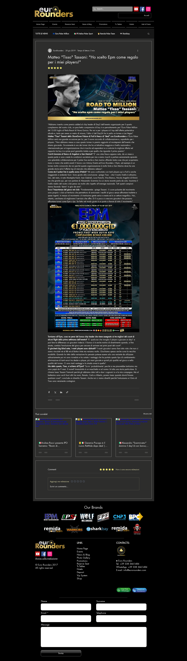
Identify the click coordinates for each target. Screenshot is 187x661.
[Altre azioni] (137, 50)
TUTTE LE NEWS (41, 34)
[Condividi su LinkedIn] (61, 392)
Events (80, 551)
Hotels (80, 569)
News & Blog (83, 554)
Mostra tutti (147, 414)
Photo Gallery (83, 557)
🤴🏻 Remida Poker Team (106, 34)
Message (45, 624)
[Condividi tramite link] (67, 392)
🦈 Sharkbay (125, 34)
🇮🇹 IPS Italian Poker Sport (83, 34)
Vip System (82, 575)
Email (43, 613)
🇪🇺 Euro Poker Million (61, 34)
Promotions (82, 560)
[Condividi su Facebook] (49, 392)
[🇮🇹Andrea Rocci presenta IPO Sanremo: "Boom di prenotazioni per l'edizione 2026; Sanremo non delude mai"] (53, 428)
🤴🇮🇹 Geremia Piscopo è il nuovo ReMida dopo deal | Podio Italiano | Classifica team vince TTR (92, 444)
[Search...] (112, 9)
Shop (79, 578)
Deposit (80, 572)
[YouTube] (136, 9)
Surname (100, 601)
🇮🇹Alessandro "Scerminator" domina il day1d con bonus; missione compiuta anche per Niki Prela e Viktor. (133, 444)
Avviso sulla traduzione (46, 558)
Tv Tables (81, 566)
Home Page (82, 548)
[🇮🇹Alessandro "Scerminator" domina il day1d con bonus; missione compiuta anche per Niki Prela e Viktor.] (134, 428)
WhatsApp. (122, 566)
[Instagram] (148, 9)
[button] (148, 34)
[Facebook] (142, 9)
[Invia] (61, 653)
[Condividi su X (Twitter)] (55, 392)
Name (44, 601)
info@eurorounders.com (134, 570)
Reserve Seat (83, 563)
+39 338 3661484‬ (129, 563)
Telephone (101, 613)
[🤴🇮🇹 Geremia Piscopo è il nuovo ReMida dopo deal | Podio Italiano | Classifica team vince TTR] (93, 428)
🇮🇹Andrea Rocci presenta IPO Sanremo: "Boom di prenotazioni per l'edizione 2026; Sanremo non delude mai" (53, 444)
